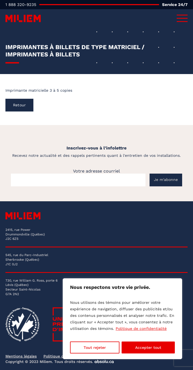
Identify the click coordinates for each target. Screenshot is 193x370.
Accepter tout (148, 347)
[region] (122, 318)
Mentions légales (21, 356)
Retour (19, 105)
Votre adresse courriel (96, 171)
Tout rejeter (95, 347)
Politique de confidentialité (141, 328)
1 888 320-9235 (20, 4)
